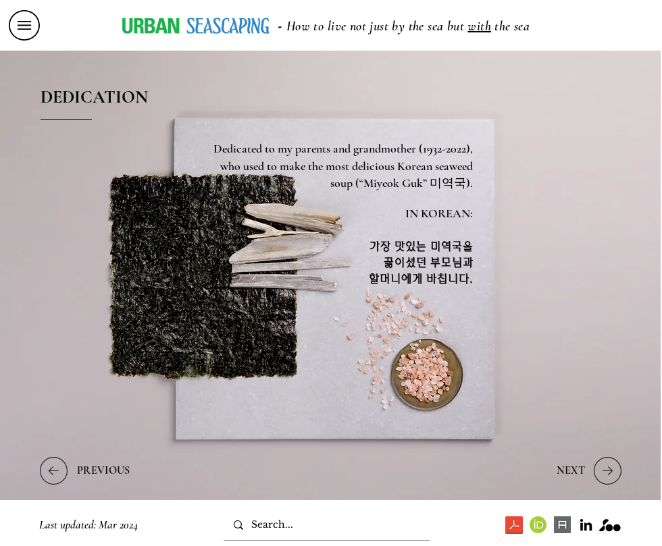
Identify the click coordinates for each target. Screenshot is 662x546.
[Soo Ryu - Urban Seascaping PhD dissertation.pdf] (514, 526)
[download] (562, 524)
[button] (24, 25)
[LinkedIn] (586, 524)
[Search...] (326, 525)
